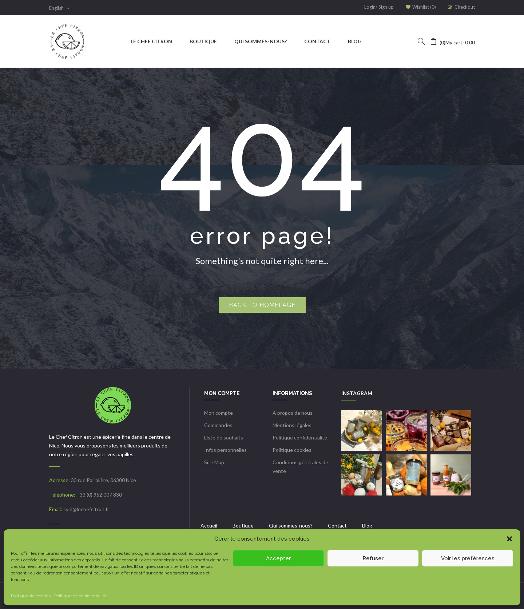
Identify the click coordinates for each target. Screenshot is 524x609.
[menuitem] (151, 41)
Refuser (373, 558)
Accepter (278, 558)
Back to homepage (262, 305)
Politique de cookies (31, 595)
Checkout (464, 7)
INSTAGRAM (356, 393)
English (59, 8)
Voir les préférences (468, 558)
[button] (509, 538)
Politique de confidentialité (80, 595)
